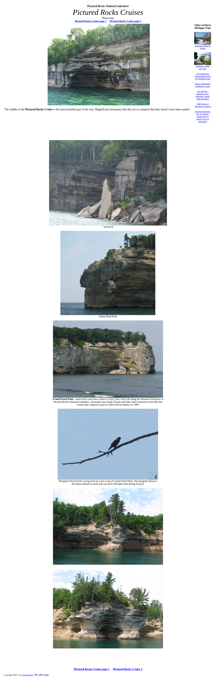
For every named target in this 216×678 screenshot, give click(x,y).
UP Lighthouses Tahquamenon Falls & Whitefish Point (203, 76)
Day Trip (202, 69)
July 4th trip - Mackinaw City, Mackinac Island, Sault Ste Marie (203, 95)
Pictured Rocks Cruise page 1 (90, 21)
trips (46, 674)
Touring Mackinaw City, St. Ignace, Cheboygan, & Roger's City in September (202, 116)
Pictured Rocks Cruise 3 (127, 669)
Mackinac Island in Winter (203, 47)
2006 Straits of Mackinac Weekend (203, 105)
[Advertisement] (108, 130)
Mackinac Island (202, 66)
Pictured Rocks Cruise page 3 (125, 21)
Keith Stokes (27, 675)
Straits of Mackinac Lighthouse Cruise (203, 85)
